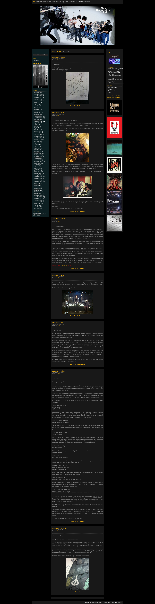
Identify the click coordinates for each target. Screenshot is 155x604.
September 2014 (38, 92)
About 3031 (37, 60)
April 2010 (36, 149)
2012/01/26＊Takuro (58, 218)
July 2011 (36, 124)
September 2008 (38, 181)
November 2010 (38, 138)
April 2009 (36, 170)
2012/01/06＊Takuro (58, 371)
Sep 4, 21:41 (111, 78)
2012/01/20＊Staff (58, 275)
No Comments (81, 106)
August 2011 (37, 123)
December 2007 (38, 197)
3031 (34, 1)
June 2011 (36, 126)
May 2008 (36, 188)
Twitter (38, 215)
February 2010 (37, 153)
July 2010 (36, 144)
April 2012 (36, 109)
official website (111, 91)
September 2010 (38, 141)
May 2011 (36, 128)
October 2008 (37, 180)
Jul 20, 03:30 (111, 82)
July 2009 (36, 165)
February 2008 (37, 193)
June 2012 (36, 106)
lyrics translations (112, 87)
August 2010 (37, 143)
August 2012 (37, 102)
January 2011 (37, 134)
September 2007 (38, 202)
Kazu (58, 530)
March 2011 (37, 131)
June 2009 (36, 166)
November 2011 (38, 117)
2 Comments (81, 592)
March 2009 (37, 171)
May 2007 (36, 208)
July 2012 (36, 104)
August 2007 (37, 203)
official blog (110, 89)
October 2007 (37, 200)
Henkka (100, 602)
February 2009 (37, 173)
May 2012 (36, 107)
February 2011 (37, 133)
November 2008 (38, 178)
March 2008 (37, 192)
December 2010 (38, 136)
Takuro (58, 59)
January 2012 (37, 114)
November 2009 (38, 158)
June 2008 (36, 186)
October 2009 (37, 160)
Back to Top (73, 106)
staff (58, 115)
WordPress (111, 602)
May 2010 (36, 148)
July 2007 (36, 205)
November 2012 (38, 97)
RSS (34, 215)
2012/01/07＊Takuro (58, 323)
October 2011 (37, 119)
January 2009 (37, 175)
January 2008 (37, 195)
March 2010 (37, 151)
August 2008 (37, 183)
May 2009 (36, 168)
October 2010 (37, 139)
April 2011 (36, 129)
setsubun (64, 265)
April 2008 (36, 190)
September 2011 (38, 121)
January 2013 (37, 94)
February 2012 (37, 112)
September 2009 (38, 161)
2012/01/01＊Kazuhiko (59, 528)
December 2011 (38, 116)
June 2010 (36, 146)
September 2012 (38, 101)
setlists (109, 92)
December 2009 (38, 156)
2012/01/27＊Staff (58, 113)
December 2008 (38, 176)
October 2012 (37, 99)
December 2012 (38, 96)
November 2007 (38, 198)
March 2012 (37, 111)
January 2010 (37, 155)
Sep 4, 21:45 (111, 74)
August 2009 (37, 163)
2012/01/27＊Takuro (58, 57)
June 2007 (36, 207)
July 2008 (36, 185)
